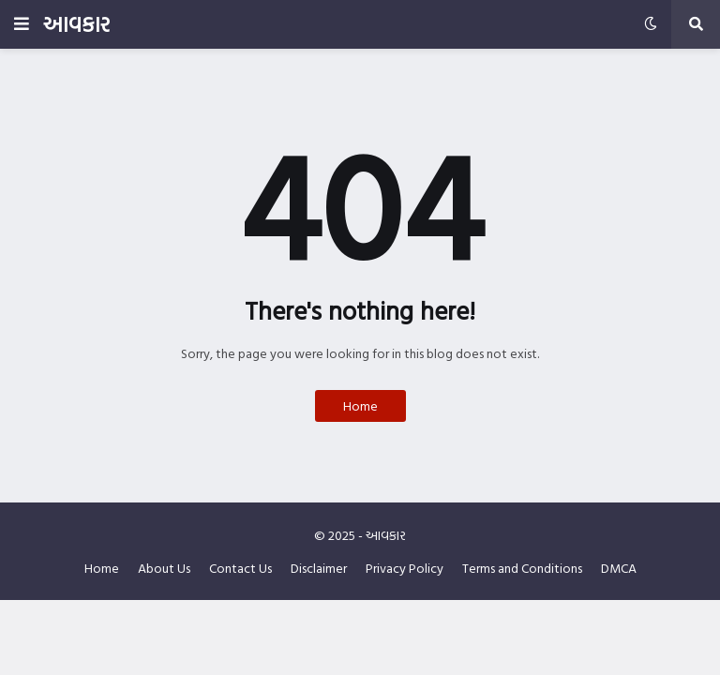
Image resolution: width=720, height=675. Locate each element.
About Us (164, 568)
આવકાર (76, 24)
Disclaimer (319, 568)
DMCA (619, 568)
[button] (21, 24)
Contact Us (240, 568)
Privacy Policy (404, 568)
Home (360, 405)
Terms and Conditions (522, 568)
